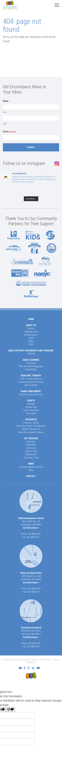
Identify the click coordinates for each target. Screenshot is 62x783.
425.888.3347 (34, 534)
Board (31, 341)
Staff (31, 338)
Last (4, 123)
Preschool (31, 363)
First (5, 112)
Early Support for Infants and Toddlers (31, 350)
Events (31, 400)
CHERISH (31, 353)
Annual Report (31, 334)
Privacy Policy (45, 660)
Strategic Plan (31, 331)
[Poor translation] (10, 709)
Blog (31, 470)
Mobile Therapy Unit (31, 429)
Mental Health (31, 385)
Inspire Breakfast (31, 410)
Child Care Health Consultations (31, 426)
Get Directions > (31, 527)
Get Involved (31, 438)
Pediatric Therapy (31, 375)
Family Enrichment (31, 391)
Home (31, 319)
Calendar (31, 403)
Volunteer (31, 441)
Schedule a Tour (31, 457)
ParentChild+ (31, 369)
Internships (31, 444)
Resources (31, 419)
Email (9, 132)
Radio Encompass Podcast (31, 432)
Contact (31, 476)
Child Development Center (31, 467)
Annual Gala (31, 407)
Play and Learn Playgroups (31, 366)
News (31, 463)
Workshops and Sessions (31, 394)
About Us (31, 325)
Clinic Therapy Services (31, 378)
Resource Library (31, 422)
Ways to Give (31, 451)
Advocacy (31, 448)
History (31, 328)
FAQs (31, 344)
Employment (31, 454)
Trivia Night (31, 413)
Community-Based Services (31, 382)
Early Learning (31, 359)
